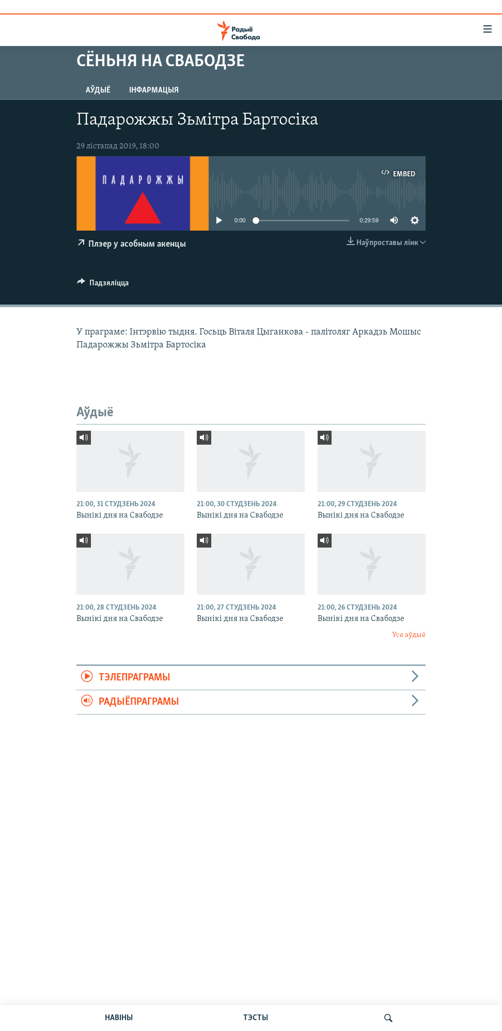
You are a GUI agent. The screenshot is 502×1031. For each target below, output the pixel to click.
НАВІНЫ (119, 1018)
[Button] (103, 285)
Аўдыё (98, 90)
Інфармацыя (154, 90)
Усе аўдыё (409, 635)
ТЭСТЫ (255, 1018)
